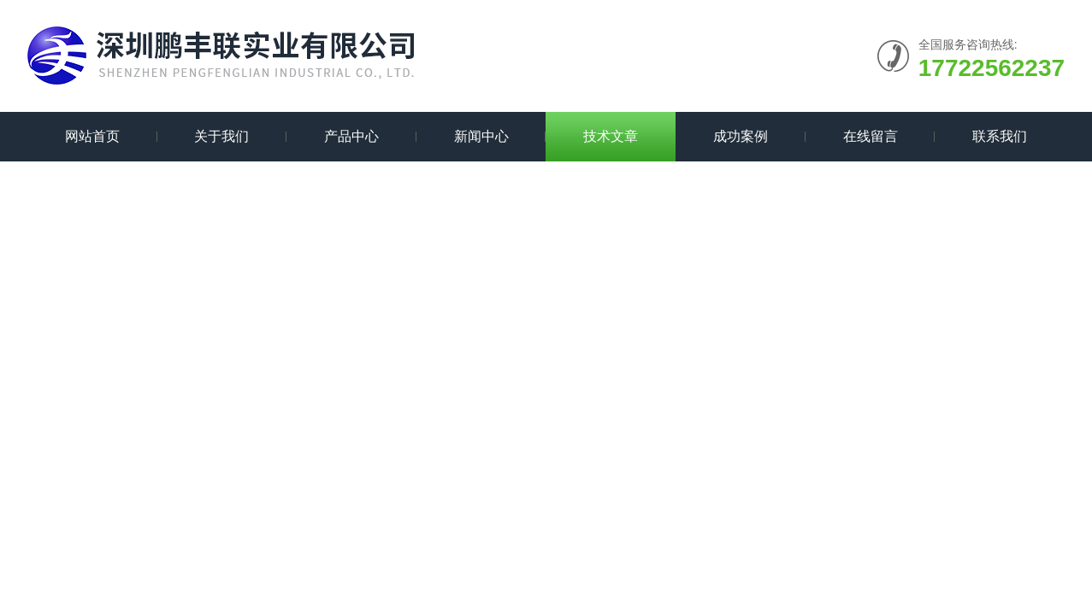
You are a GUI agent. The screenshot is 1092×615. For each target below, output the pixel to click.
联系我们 (999, 136)
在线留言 (870, 136)
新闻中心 (481, 136)
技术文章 (610, 136)
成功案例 (740, 136)
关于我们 (221, 136)
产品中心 (351, 136)
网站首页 (92, 136)
